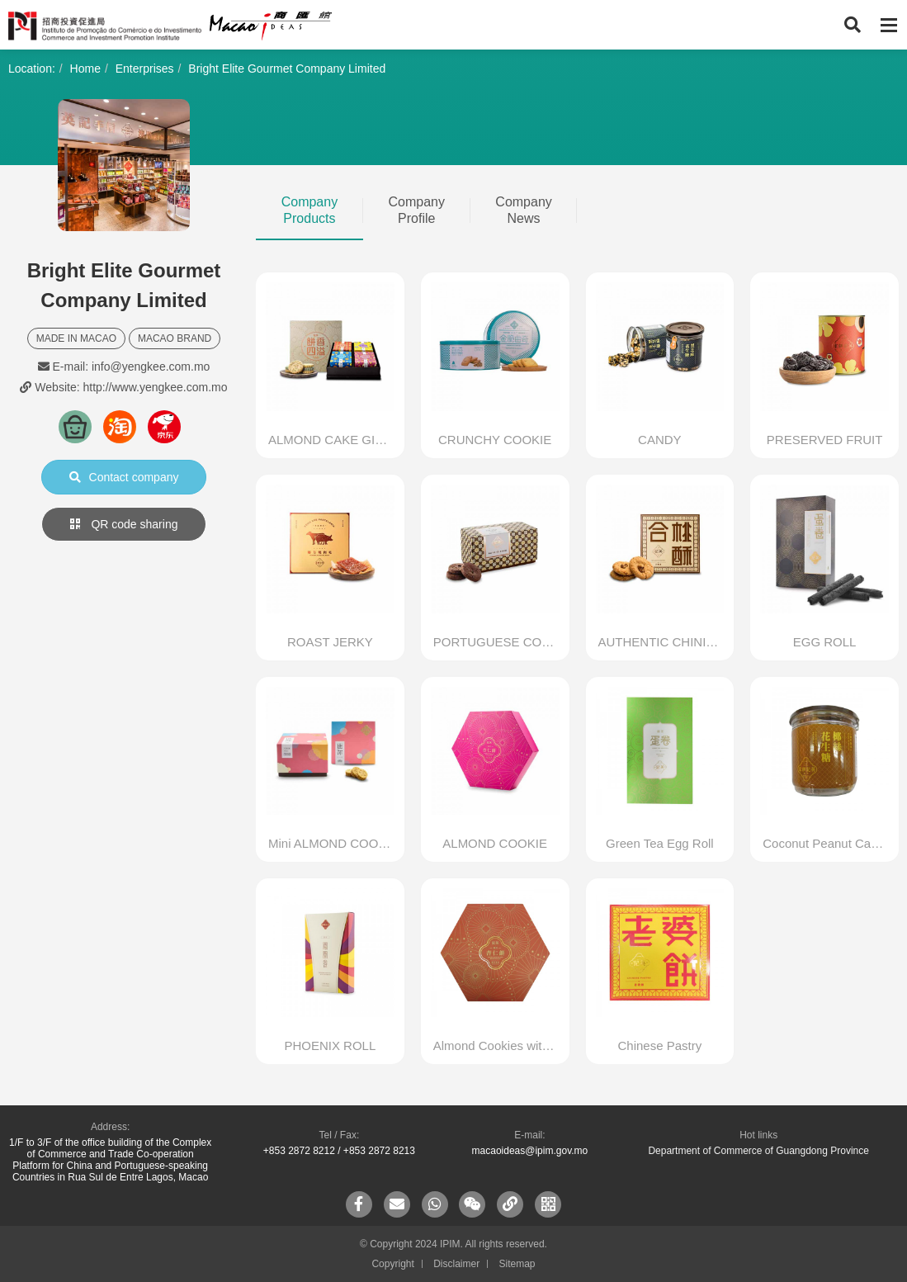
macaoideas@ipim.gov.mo (530, 1151)
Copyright (392, 1264)
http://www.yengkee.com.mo (155, 387)
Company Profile (417, 210)
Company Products (309, 210)
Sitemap (517, 1264)
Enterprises (145, 68)
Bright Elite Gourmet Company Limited (286, 68)
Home (85, 68)
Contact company (124, 477)
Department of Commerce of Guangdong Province (758, 1151)
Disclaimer (456, 1264)
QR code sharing (124, 524)
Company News (523, 210)
